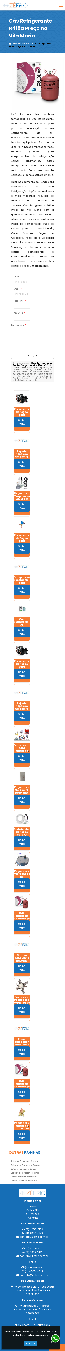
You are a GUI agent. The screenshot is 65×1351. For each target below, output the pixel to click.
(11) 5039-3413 (34, 1248)
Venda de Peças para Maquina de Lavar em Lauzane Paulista (22, 1004)
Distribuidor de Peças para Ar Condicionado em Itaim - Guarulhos (23, 836)
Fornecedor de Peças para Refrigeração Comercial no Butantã (22, 542)
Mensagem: (18, 325)
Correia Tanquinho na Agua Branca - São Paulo (21, 960)
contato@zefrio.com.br (34, 1237)
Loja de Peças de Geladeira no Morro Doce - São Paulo (22, 710)
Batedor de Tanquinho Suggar (25, 1165)
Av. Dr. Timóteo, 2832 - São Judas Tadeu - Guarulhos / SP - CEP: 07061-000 (34, 1290)
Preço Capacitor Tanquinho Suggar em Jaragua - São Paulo (21, 1046)
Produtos (33, 1214)
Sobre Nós (33, 1210)
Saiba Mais (22, 422)
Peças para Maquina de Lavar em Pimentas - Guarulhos (22, 499)
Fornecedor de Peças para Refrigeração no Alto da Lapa (22, 416)
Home (33, 1206)
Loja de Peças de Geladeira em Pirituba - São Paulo (22, 456)
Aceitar (31, 1343)
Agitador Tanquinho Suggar (24, 1161)
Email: (18, 288)
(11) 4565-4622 (34, 1267)
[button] (61, 5)
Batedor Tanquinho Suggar (24, 1169)
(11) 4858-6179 (34, 1229)
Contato (33, 1218)
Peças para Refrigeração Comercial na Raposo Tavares (22, 1128)
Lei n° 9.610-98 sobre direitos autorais (32, 379)
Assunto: (19, 313)
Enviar (32, 356)
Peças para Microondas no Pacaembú (22, 875)
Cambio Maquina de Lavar (24, 1176)
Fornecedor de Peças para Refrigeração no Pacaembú (22, 668)
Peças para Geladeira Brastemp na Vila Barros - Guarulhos (21, 794)
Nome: (18, 276)
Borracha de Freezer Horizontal (25, 1173)
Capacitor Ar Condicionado (24, 1180)
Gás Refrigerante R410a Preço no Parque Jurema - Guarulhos (22, 920)
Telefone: (20, 300)
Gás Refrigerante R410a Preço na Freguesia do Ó (22, 1088)
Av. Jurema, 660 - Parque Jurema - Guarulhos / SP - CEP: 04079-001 (32, 1309)
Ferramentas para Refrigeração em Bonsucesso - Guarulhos (22, 752)
